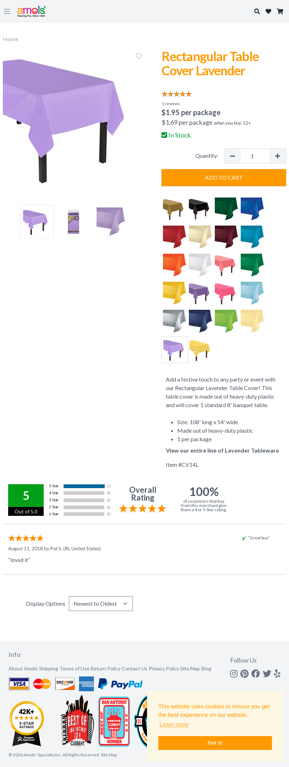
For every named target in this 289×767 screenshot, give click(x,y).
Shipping (48, 668)
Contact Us (134, 668)
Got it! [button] (215, 743)
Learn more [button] (174, 725)
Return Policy (105, 668)
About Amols (23, 668)
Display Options (45, 603)
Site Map (190, 668)
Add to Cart (224, 177)
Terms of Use (74, 668)
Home (10, 39)
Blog (206, 668)
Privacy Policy (164, 668)
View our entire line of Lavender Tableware (222, 450)
